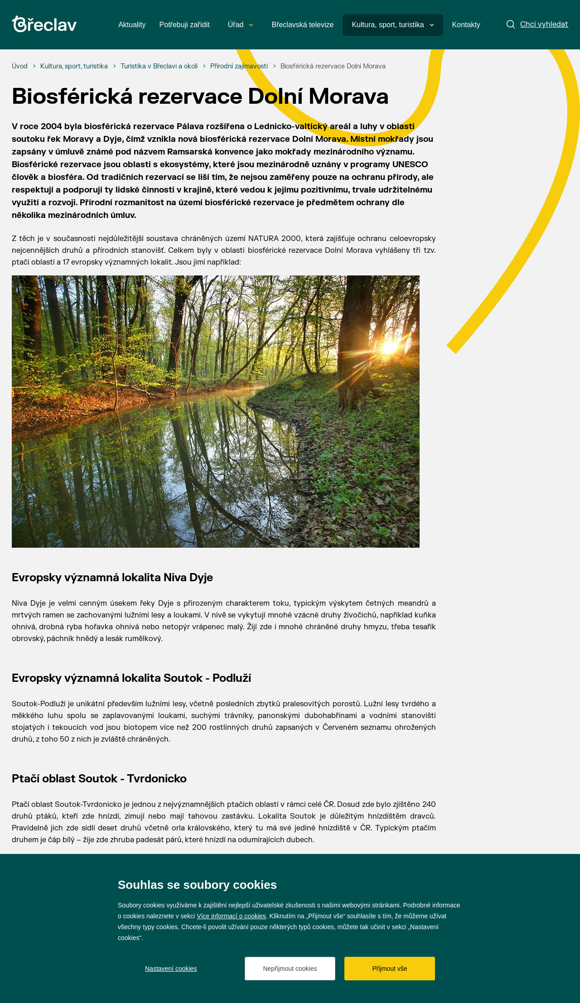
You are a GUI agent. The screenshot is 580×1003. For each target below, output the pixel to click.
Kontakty (466, 25)
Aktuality (131, 25)
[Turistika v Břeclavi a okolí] (159, 67)
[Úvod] (20, 67)
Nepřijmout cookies (290, 968)
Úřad (241, 25)
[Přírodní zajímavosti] (239, 67)
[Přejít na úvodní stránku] (44, 23)
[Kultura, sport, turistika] (74, 67)
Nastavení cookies (171, 968)
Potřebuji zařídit (185, 25)
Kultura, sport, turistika (393, 25)
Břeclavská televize (302, 25)
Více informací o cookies (231, 916)
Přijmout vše (389, 968)
